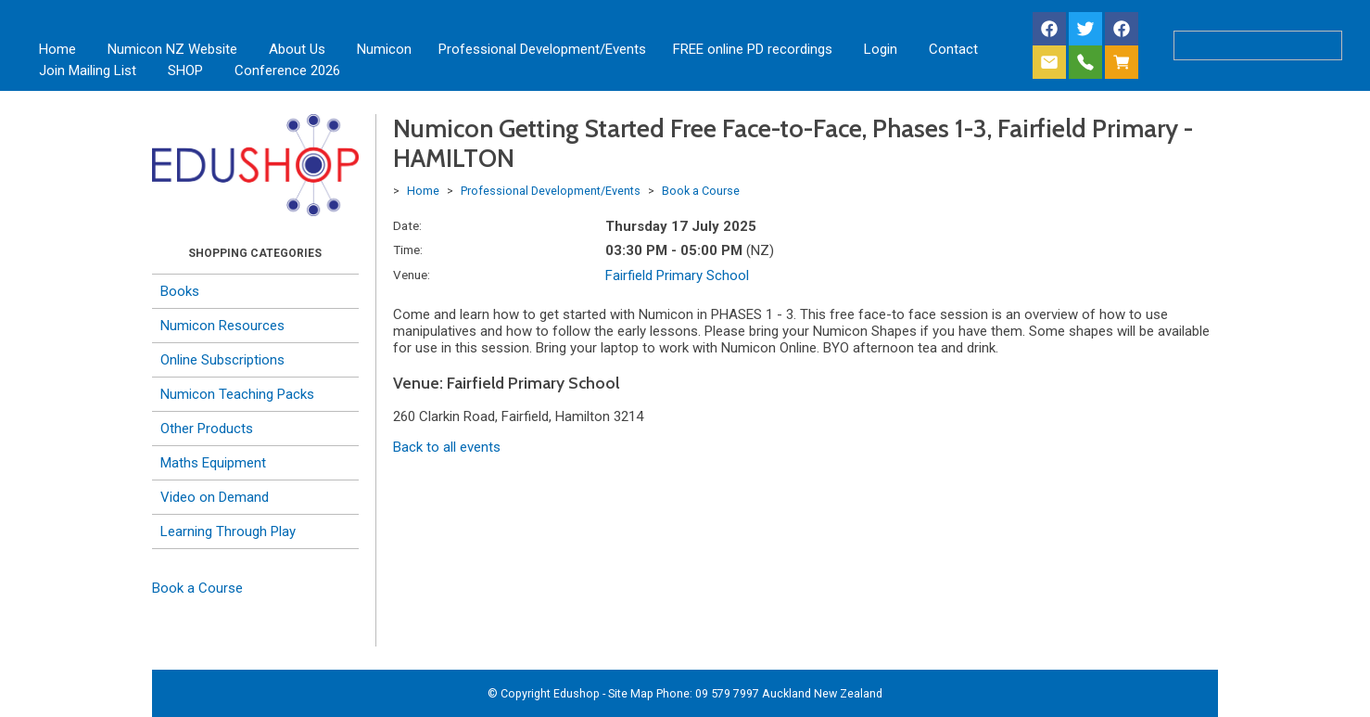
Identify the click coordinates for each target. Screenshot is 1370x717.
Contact (953, 49)
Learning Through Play (228, 531)
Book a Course (197, 588)
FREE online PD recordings (752, 49)
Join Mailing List (87, 70)
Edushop (576, 693)
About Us (297, 49)
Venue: (411, 274)
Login (880, 49)
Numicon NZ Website (172, 49)
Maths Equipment (213, 463)
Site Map (630, 693)
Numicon (384, 49)
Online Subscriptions (222, 360)
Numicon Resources (222, 325)
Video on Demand (214, 497)
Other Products (206, 428)
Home (57, 49)
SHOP (185, 70)
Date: (407, 225)
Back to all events (447, 447)
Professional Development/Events (542, 49)
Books (179, 291)
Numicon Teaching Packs (237, 394)
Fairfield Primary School (677, 275)
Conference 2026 (287, 70)
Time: (408, 249)
